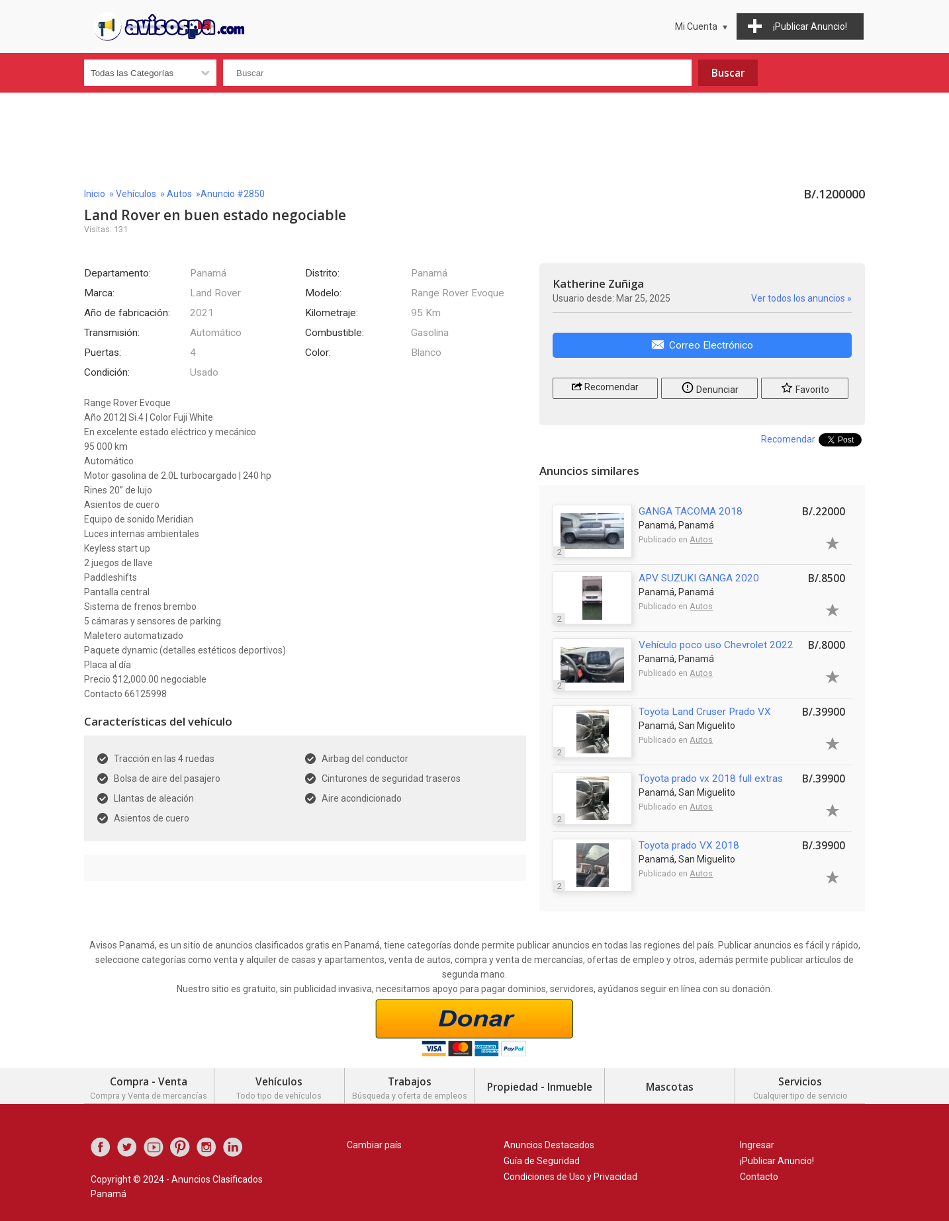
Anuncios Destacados (549, 1145)
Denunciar (710, 387)
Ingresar (757, 1145)
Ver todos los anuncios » (801, 298)
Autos (179, 194)
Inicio (94, 194)
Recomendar (605, 386)
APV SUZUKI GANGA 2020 (699, 578)
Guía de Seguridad (542, 1161)
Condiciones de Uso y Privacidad (570, 1176)
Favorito (804, 387)
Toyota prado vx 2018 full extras (711, 778)
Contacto (759, 1176)
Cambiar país (374, 1145)
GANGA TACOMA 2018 (691, 511)
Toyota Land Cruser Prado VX (705, 712)
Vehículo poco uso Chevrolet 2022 (716, 645)
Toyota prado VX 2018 (689, 845)
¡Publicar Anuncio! (777, 1161)
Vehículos (136, 194)
